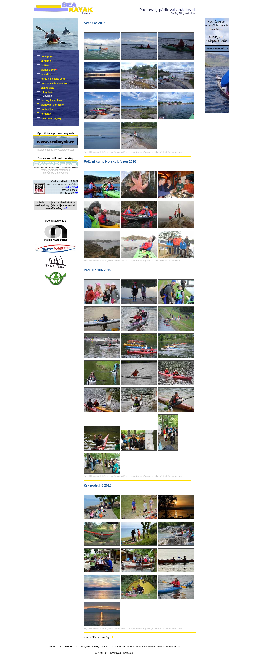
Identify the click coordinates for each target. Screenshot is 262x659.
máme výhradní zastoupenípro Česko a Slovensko (56, 171)
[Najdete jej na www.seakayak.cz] (55, 149)
